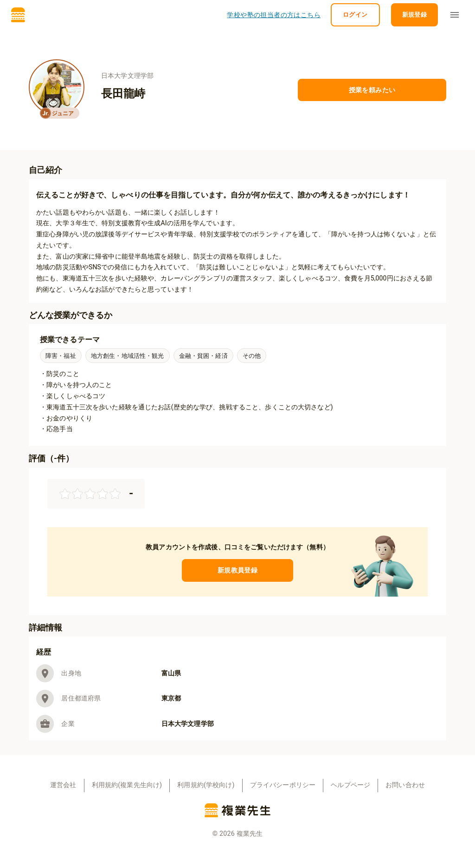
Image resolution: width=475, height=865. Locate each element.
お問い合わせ (405, 785)
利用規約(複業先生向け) (127, 785)
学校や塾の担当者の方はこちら (273, 15)
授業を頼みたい (372, 90)
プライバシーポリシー (283, 785)
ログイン (355, 15)
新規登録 (414, 15)
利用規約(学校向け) (205, 785)
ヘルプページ (350, 785)
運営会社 (63, 785)
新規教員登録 (237, 570)
